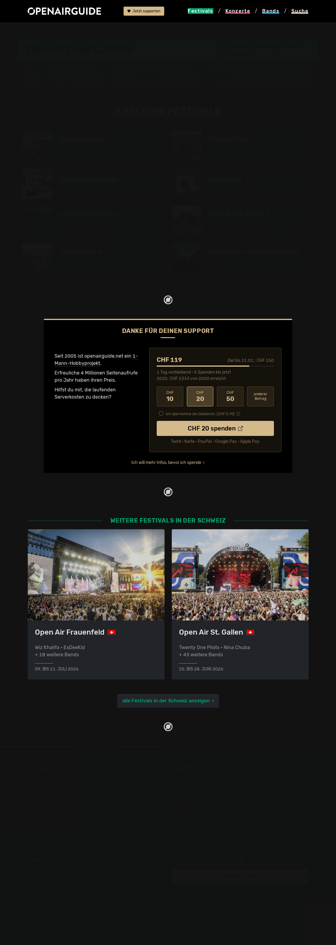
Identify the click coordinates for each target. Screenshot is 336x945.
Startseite (29, 31)
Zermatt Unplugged (117, 31)
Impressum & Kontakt (52, 898)
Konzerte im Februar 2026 (201, 814)
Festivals (57, 31)
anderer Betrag (260, 396)
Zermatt (243, 53)
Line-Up (44, 78)
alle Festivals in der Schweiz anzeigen (166, 701)
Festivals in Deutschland (55, 792)
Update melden (240, 876)
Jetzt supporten (143, 11)
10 (170, 396)
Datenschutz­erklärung (53, 891)
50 (230, 396)
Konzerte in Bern (190, 792)
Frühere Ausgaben (216, 78)
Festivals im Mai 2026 (52, 807)
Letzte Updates (147, 78)
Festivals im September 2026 (61, 828)
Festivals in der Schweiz (55, 785)
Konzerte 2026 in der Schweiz (206, 828)
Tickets (106, 84)
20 (200, 396)
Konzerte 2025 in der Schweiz (206, 821)
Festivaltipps (42, 778)
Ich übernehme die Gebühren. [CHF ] (200, 414)
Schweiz (81, 31)
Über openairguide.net (53, 869)
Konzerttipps (186, 778)
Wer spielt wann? (55, 84)
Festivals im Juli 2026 (52, 821)
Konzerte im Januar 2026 (200, 807)
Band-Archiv (210, 84)
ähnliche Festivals (164, 31)
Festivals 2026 (44, 799)
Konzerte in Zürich (192, 785)
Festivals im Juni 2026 (53, 814)
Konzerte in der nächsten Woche (208, 799)
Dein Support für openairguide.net (66, 876)
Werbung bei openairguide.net (62, 883)
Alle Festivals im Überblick (57, 835)
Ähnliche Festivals (151, 84)
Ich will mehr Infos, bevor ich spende (166, 462)
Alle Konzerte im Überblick (201, 835)
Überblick (109, 78)
